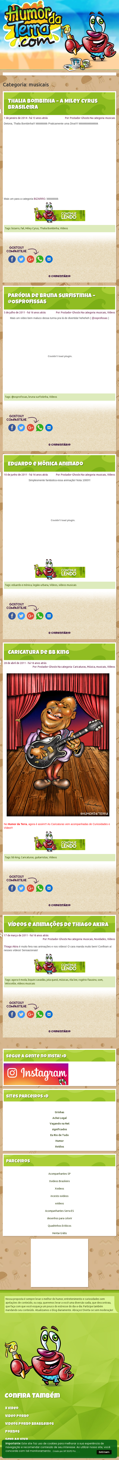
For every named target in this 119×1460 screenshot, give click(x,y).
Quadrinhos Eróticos (59, 1225)
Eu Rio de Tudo (59, 1135)
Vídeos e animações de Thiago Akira (58, 925)
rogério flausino (88, 979)
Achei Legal (59, 1118)
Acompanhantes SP (59, 1173)
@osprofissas (99, 318)
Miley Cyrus (32, 228)
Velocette (10, 983)
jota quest (52, 979)
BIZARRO (39, 198)
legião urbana (40, 585)
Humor (59, 1140)
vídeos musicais (67, 585)
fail (22, 228)
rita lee (73, 979)
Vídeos (64, 228)
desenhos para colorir (59, 1218)
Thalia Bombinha (49, 228)
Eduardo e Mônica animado (45, 464)
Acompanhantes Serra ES (59, 1210)
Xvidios (59, 1146)
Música (91, 666)
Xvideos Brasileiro (59, 1181)
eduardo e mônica (21, 585)
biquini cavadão (36, 979)
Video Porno (17, 1416)
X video (11, 1408)
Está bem (104, 1452)
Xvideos (59, 1188)
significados (59, 1129)
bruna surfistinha (38, 396)
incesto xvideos (60, 1196)
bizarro (15, 228)
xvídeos (59, 1203)
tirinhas (59, 1112)
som (100, 979)
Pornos (12, 1432)
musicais (110, 117)
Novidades (100, 939)
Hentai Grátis (59, 1233)
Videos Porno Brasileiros (29, 1424)
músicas (63, 979)
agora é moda (19, 979)
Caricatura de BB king (38, 653)
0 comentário (59, 276)
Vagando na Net (59, 1123)
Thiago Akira (11, 946)
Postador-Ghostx (79, 117)
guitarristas (41, 857)
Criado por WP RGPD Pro (64, 1451)
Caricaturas (79, 666)
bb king (15, 857)
